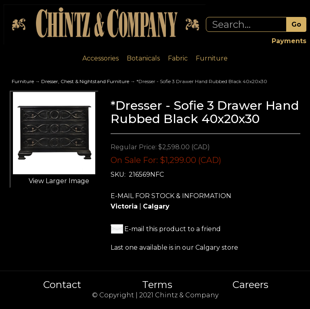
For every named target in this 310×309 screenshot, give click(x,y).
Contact (62, 285)
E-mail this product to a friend (172, 229)
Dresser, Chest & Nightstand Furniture (85, 81)
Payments (289, 41)
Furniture (212, 58)
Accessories (100, 58)
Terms (157, 285)
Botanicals (143, 58)
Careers (250, 285)
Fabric (178, 58)
